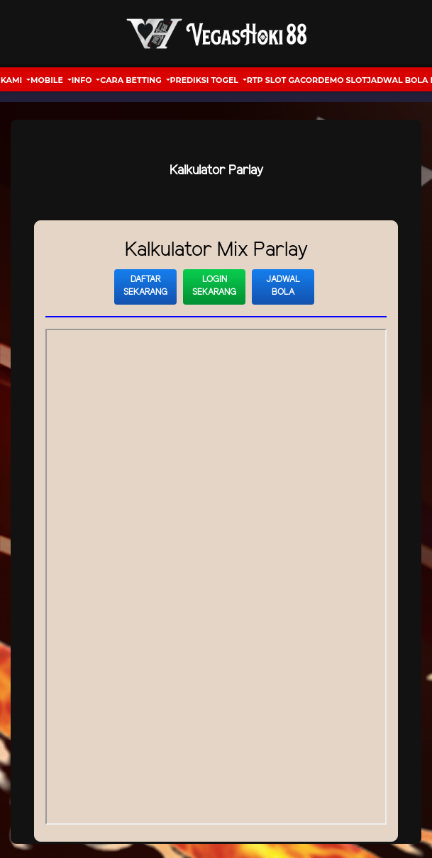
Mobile (48, 80)
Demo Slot (342, 80)
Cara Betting (131, 80)
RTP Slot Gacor (282, 80)
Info (83, 80)
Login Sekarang (214, 286)
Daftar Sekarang (145, 286)
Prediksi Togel (205, 80)
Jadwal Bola (283, 286)
